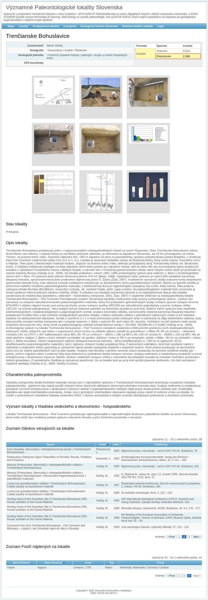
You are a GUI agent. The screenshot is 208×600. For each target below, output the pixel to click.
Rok (116, 444)
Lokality (23, 26)
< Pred (171, 536)
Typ (111, 562)
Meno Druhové (53, 562)
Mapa (11, 26)
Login (160, 26)
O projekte (69, 26)
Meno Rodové (21, 562)
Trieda (160, 562)
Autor (102, 444)
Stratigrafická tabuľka (46, 26)
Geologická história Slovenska (99, 26)
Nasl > (197, 536)
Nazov (50, 444)
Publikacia (161, 444)
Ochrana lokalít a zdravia (137, 26)
